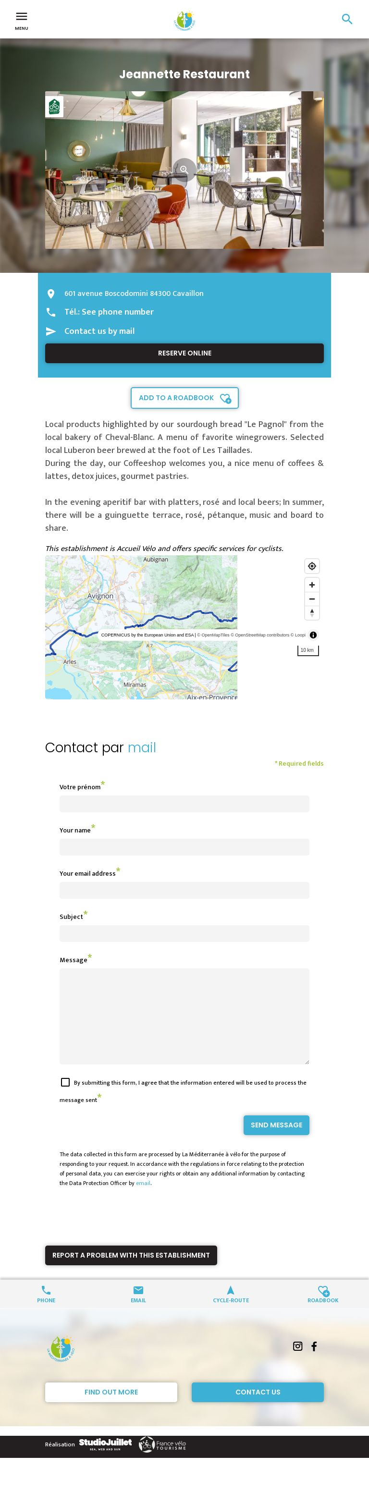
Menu (21, 20)
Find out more (111, 1409)
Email (138, 1317)
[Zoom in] (312, 585)
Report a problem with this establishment (131, 1272)
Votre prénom (80, 787)
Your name (75, 830)
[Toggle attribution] (313, 635)
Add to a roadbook (176, 398)
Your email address (88, 873)
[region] (184, 627)
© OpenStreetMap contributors (260, 635)
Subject (71, 916)
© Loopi (298, 635)
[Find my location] (312, 566)
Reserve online (184, 353)
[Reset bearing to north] (312, 613)
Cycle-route (231, 1317)
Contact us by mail (99, 331)
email (143, 1200)
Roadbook (323, 1317)
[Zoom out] (312, 599)
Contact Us (258, 1409)
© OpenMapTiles (213, 635)
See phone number (118, 312)
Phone (46, 1317)
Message (73, 960)
